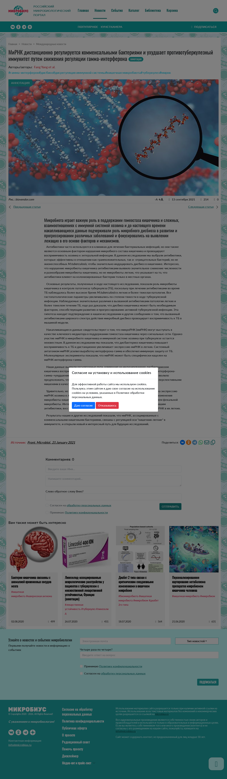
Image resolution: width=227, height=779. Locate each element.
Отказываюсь (107, 405)
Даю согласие (83, 405)
